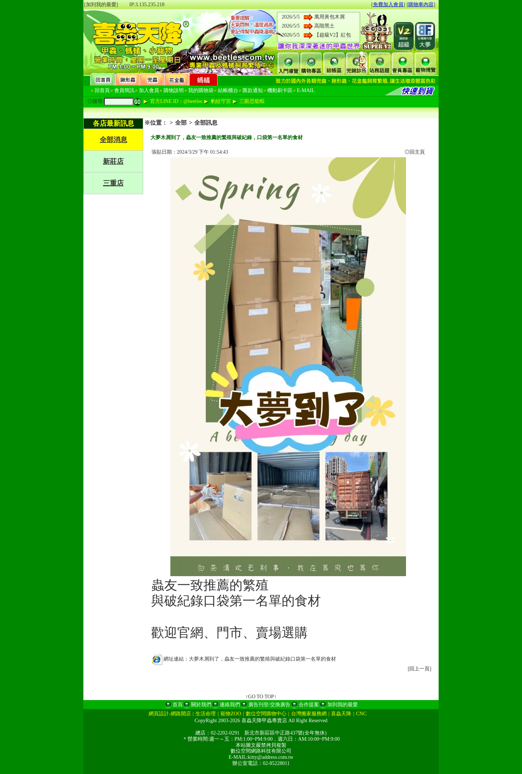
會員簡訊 (124, 90)
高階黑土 (324, 26)
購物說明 (173, 90)
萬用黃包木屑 (329, 17)
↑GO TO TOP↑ (260, 696)
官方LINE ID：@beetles (176, 101)
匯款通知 (253, 90)
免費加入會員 (388, 4)
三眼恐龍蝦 (252, 101)
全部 (181, 123)
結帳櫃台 (228, 90)
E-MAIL (306, 90)
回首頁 (102, 90)
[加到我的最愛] (101, 4)
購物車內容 (421, 4)
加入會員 (149, 90)
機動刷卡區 (280, 90)
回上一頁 (419, 668)
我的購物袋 (201, 90)
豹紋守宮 (221, 101)
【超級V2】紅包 (332, 35)
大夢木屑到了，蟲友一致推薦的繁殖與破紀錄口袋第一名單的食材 (262, 659)
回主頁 (417, 152)
